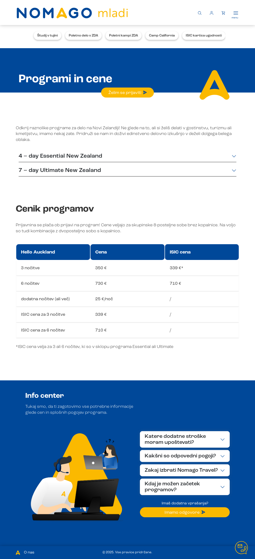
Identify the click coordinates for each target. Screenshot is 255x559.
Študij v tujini (47, 35)
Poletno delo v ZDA (83, 35)
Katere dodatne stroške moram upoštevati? (175, 439)
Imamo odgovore (185, 512)
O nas (29, 552)
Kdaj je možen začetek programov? (172, 486)
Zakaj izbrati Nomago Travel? (181, 470)
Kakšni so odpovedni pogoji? (180, 456)
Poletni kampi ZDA (123, 35)
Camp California (162, 35)
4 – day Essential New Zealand (60, 156)
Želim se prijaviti (127, 93)
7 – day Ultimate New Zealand (60, 170)
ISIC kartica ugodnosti (204, 35)
